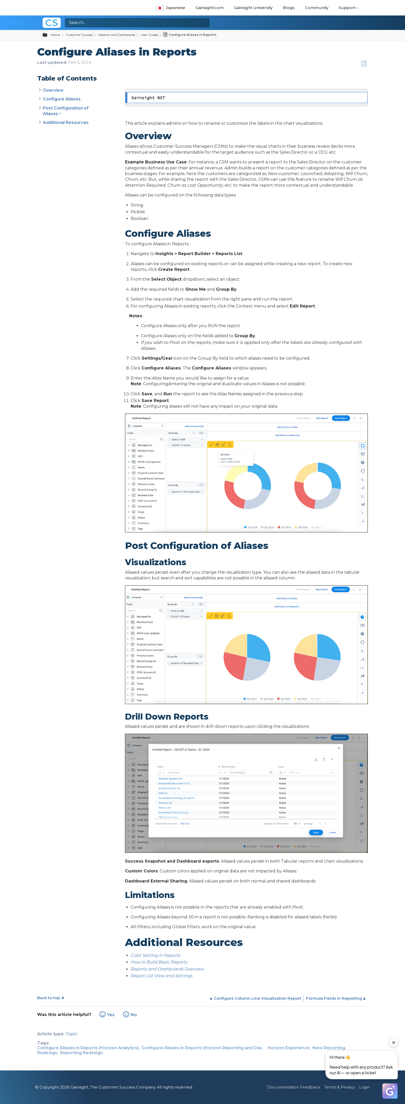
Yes (111, 1014)
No (134, 1014)
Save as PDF (364, 64)
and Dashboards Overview (175, 969)
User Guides (149, 35)
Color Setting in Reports (156, 955)
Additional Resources (66, 122)
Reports (139, 969)
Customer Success (79, 35)
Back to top (48, 997)
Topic (71, 1033)
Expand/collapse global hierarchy (48, 35)
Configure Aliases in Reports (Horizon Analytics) (88, 1047)
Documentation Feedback (293, 1087)
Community (316, 7)
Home (55, 35)
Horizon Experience (289, 1047)
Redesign (47, 1052)
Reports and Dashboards (116, 35)
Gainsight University (253, 7)
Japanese (171, 7)
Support (347, 7)
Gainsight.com (210, 7)
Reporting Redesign (81, 1052)
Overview (53, 90)
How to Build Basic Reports (159, 962)
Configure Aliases (62, 99)
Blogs (289, 7)
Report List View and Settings (162, 975)
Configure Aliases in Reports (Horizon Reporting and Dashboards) (211, 1047)
